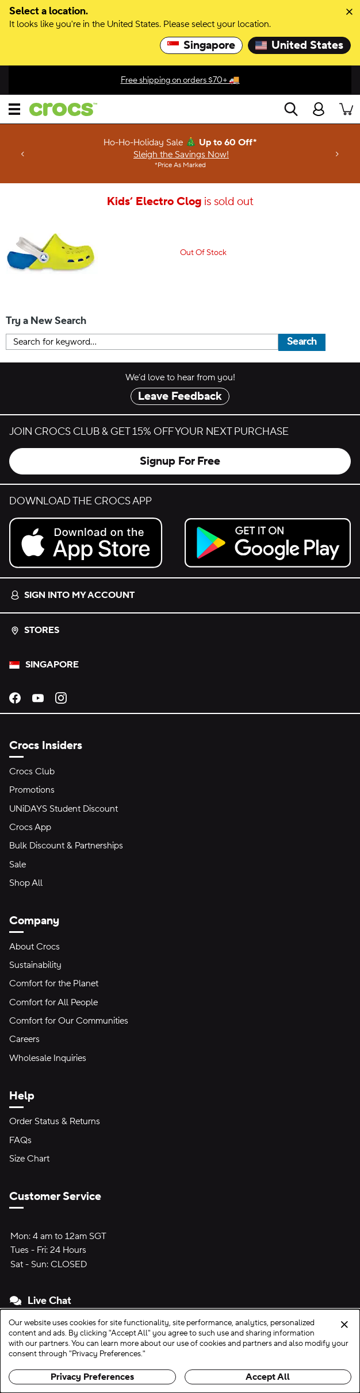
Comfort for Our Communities (68, 1021)
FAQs (20, 1140)
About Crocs (34, 946)
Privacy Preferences (92, 1377)
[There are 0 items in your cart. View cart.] (346, 109)
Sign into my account (72, 595)
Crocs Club (32, 771)
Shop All (26, 883)
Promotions (32, 790)
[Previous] (22, 154)
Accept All (268, 1377)
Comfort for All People (53, 1002)
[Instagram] (61, 697)
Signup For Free (180, 461)
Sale (17, 864)
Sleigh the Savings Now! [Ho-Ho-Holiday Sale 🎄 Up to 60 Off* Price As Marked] (181, 154)
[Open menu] (14, 109)
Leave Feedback (180, 396)
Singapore (201, 45)
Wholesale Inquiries (47, 1058)
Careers (24, 1039)
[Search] (291, 109)
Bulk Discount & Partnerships (66, 845)
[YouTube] (38, 697)
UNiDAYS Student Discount (63, 809)
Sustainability (35, 965)
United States (299, 45)
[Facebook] (15, 697)
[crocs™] (58, 109)
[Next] (337, 154)
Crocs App (30, 827)
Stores (34, 630)
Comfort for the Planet (53, 983)
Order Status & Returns (54, 1121)
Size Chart (29, 1158)
